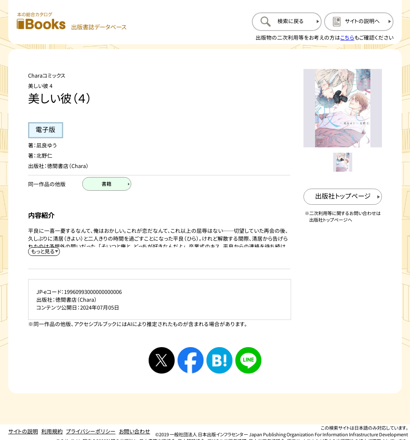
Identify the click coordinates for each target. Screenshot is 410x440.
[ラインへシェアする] (248, 360)
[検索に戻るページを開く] (286, 21)
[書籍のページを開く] (106, 184)
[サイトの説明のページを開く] (358, 21)
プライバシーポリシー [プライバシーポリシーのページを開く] (91, 431)
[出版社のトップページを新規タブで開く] (342, 197)
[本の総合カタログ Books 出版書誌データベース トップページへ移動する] (72, 21)
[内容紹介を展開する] (44, 251)
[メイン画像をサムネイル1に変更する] (342, 162)
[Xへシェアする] (162, 360)
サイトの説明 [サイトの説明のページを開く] (23, 431)
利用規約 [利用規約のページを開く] (52, 431)
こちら (347, 37)
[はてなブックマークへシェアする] (219, 360)
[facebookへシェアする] (191, 360)
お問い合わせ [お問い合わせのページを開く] (134, 431)
